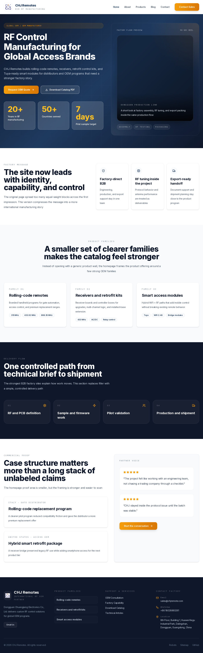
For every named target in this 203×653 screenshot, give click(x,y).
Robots (173, 645)
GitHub (195, 645)
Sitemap (184, 645)
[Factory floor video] (155, 78)
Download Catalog (114, 608)
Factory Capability (114, 602)
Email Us (10, 625)
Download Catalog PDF (60, 89)
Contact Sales (187, 7)
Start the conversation (138, 526)
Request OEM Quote (21, 89)
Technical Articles (114, 613)
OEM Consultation (114, 597)
